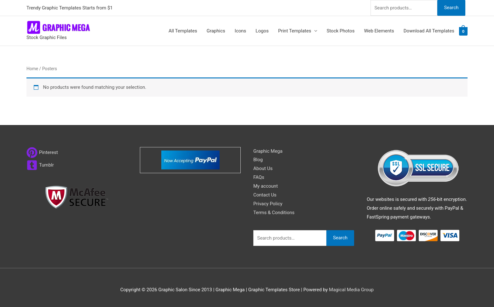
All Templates (183, 31)
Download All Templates (429, 31)
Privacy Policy (267, 204)
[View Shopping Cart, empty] (463, 31)
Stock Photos (341, 31)
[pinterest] (42, 152)
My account (265, 186)
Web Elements (379, 31)
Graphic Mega (268, 151)
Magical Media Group (351, 290)
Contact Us (265, 195)
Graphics (216, 31)
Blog (258, 159)
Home (32, 68)
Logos (262, 31)
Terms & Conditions (274, 212)
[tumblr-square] (40, 165)
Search (451, 7)
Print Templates (294, 31)
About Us (263, 168)
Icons (240, 31)
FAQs (258, 177)
